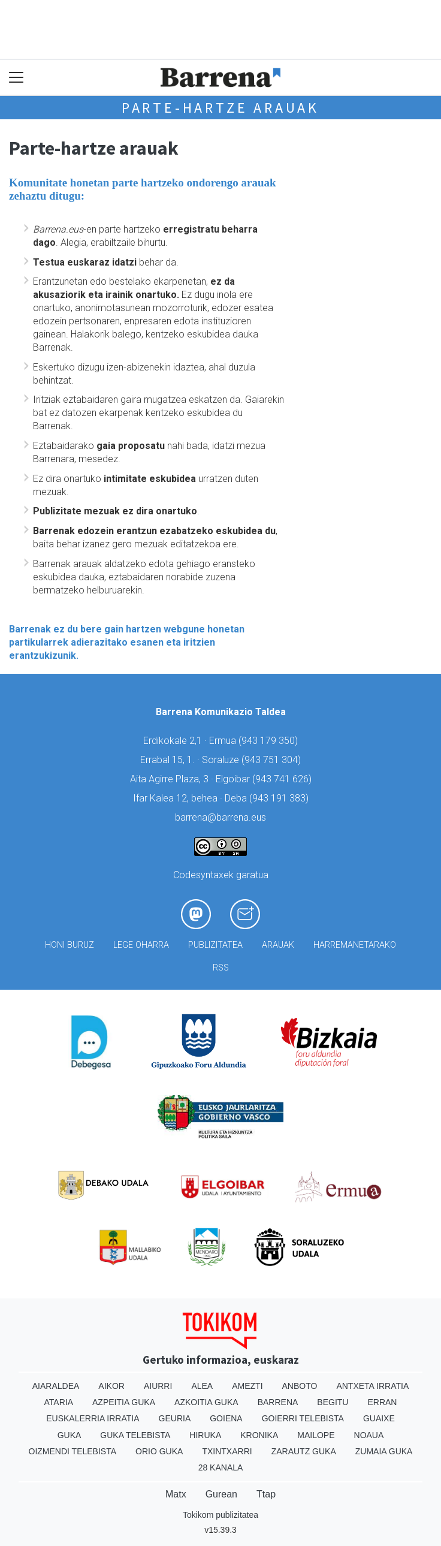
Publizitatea (215, 945)
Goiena (226, 1418)
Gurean (221, 1494)
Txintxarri (227, 1451)
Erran (382, 1402)
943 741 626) (283, 779)
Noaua (369, 1435)
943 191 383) (280, 798)
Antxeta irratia (372, 1386)
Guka (69, 1435)
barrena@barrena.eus (220, 817)
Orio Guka (159, 1451)
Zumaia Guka (384, 1451)
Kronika (259, 1435)
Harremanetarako (354, 945)
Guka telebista (135, 1435)
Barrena (278, 1402)
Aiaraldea (56, 1386)
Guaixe (379, 1418)
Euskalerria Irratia (92, 1418)
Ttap (266, 1494)
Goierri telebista (303, 1418)
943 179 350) (269, 740)
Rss (221, 968)
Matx (175, 1494)
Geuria (175, 1418)
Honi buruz (69, 945)
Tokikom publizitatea (220, 1515)
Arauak (278, 945)
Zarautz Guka (303, 1451)
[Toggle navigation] (16, 77)
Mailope (315, 1435)
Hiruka (205, 1435)
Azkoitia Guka (206, 1402)
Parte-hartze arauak (220, 107)
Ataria (59, 1402)
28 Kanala (220, 1467)
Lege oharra (141, 945)
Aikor (111, 1386)
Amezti (247, 1386)
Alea (202, 1386)
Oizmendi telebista (73, 1451)
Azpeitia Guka (123, 1402)
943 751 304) (272, 760)
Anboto (300, 1386)
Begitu (332, 1402)
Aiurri (158, 1386)
